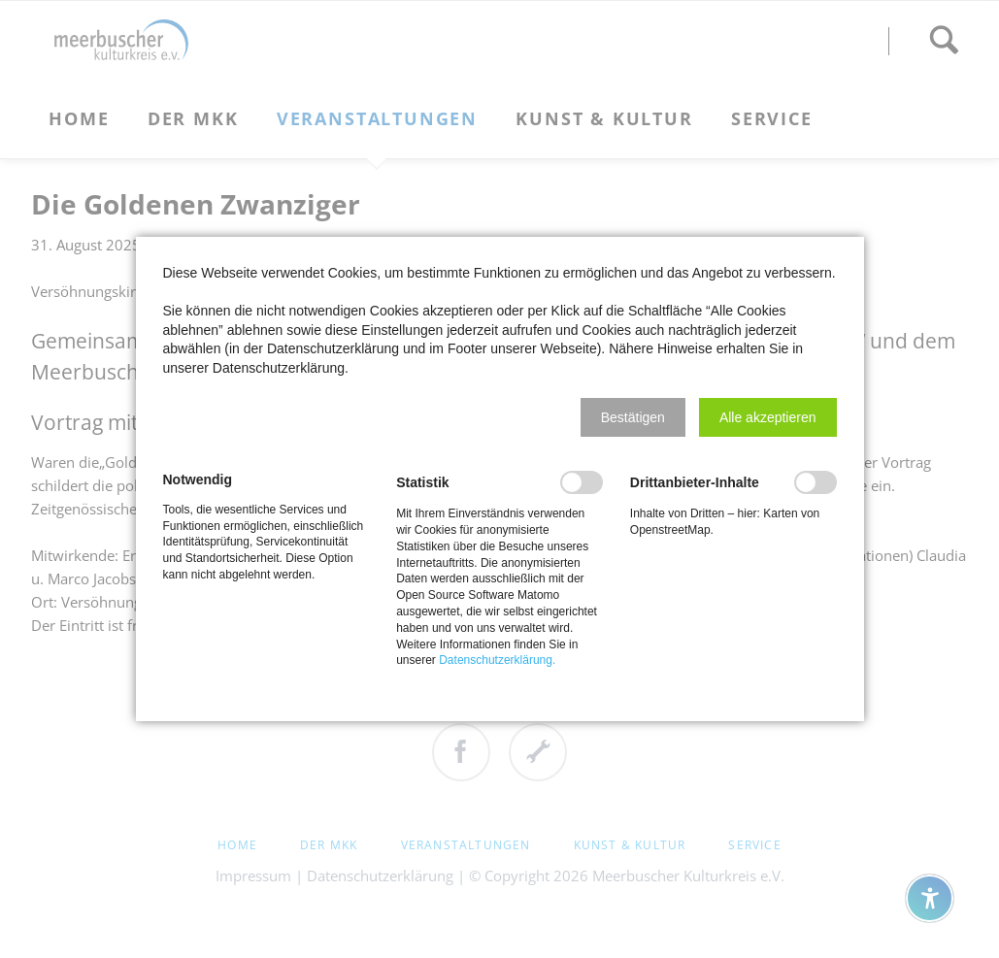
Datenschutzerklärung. (497, 660)
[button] (633, 417)
